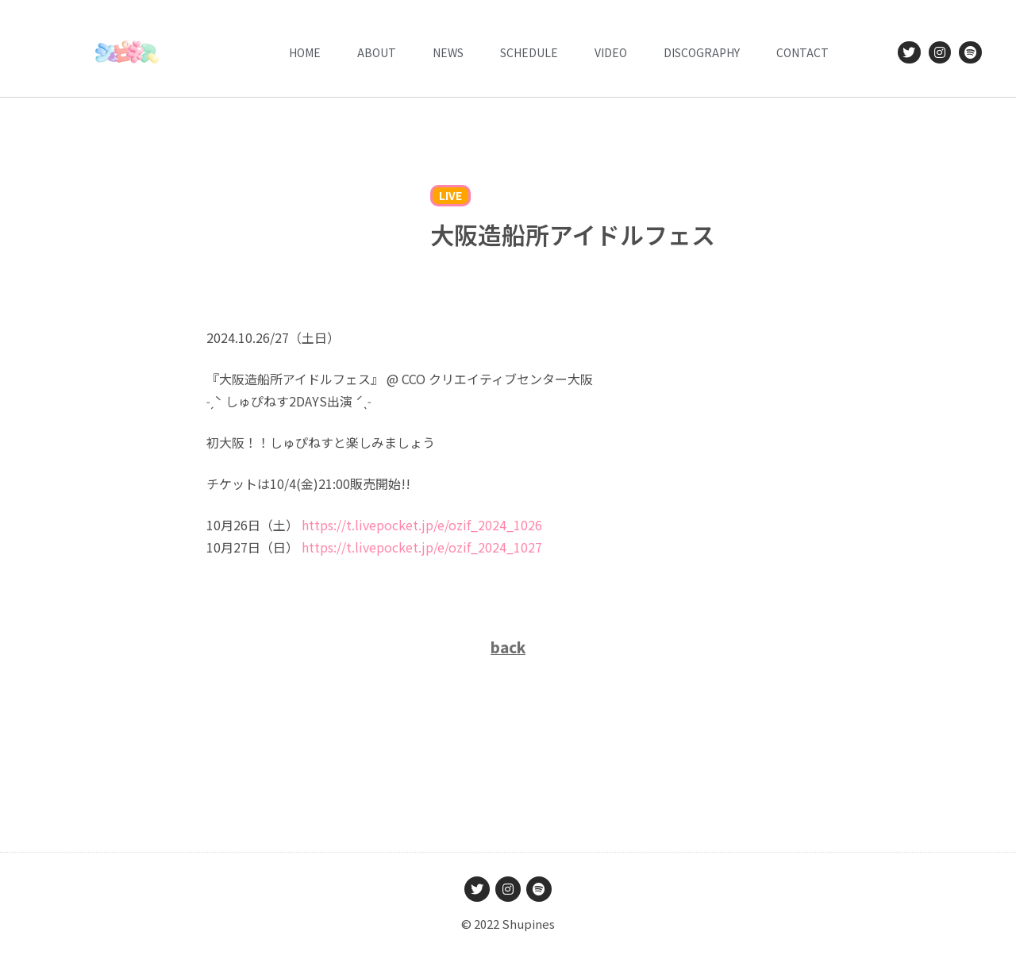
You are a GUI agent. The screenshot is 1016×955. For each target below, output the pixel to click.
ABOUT (376, 52)
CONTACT (802, 52)
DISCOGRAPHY (702, 52)
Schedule (529, 52)
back (508, 646)
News (448, 52)
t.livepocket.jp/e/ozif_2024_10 (422, 524)
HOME (305, 52)
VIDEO (611, 52)
